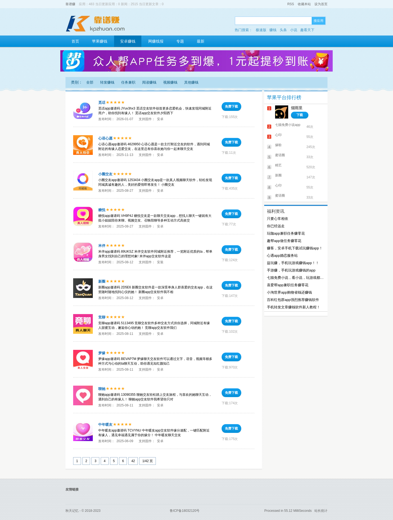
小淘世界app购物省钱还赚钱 (289, 292)
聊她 (101, 389)
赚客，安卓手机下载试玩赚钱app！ (295, 248)
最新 (200, 41)
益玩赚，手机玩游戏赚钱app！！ (293, 263)
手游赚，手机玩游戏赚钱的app (291, 270)
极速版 (261, 30)
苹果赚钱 (99, 41)
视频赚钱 (170, 82)
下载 (299, 115)
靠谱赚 (70, 4)
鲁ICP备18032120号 (185, 511)
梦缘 (101, 353)
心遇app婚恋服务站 (282, 255)
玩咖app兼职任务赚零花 (286, 233)
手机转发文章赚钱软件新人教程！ (293, 307)
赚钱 (272, 30)
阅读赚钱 (149, 82)
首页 (75, 41)
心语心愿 (105, 138)
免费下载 (231, 106)
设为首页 (320, 4)
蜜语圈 (280, 155)
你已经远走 (276, 226)
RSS (290, 4)
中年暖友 (105, 424)
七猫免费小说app (287, 125)
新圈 (101, 281)
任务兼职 (128, 82)
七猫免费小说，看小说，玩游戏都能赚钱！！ (295, 278)
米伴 (101, 246)
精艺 (278, 165)
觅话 (101, 103)
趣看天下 (307, 30)
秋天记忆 (72, 511)
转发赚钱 (107, 82)
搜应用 (318, 21)
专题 (180, 41)
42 (133, 461)
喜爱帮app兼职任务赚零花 (287, 285)
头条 (283, 30)
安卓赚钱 (127, 41)
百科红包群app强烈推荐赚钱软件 (293, 300)
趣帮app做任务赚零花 (284, 241)
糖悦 (101, 210)
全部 (89, 82)
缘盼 (278, 145)
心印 (278, 135)
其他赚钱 (191, 82)
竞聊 (101, 317)
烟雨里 (296, 108)
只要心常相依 (277, 219)
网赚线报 (155, 41)
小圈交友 (105, 174)
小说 (293, 30)
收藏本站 (304, 4)
